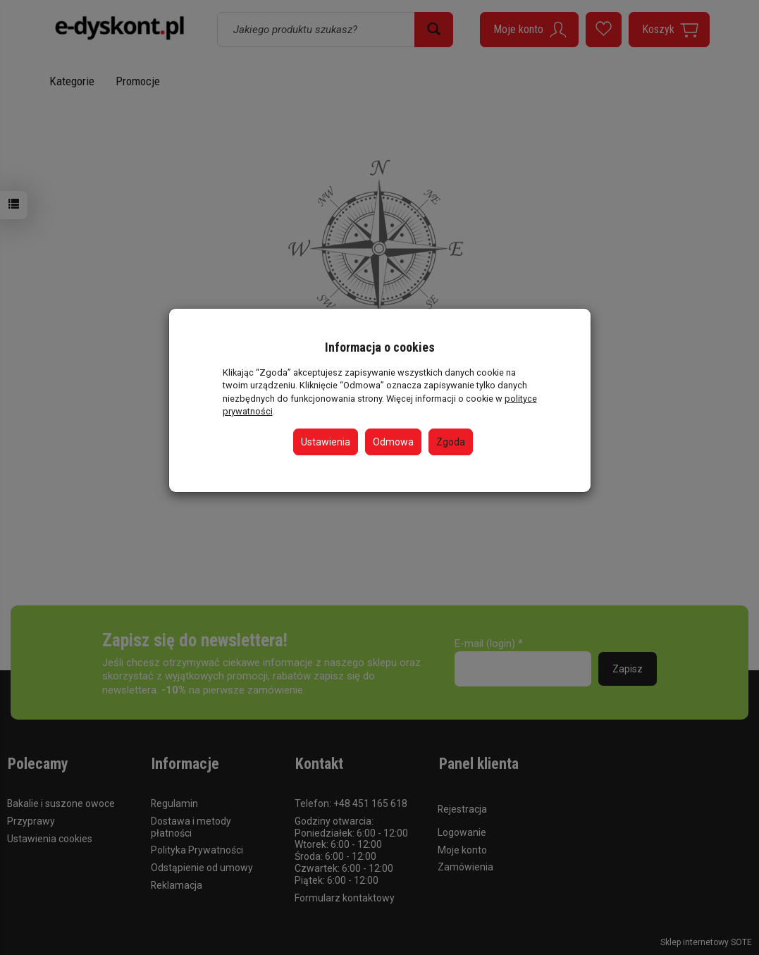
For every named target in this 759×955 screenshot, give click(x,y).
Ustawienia (325, 442)
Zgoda (450, 442)
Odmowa (393, 442)
